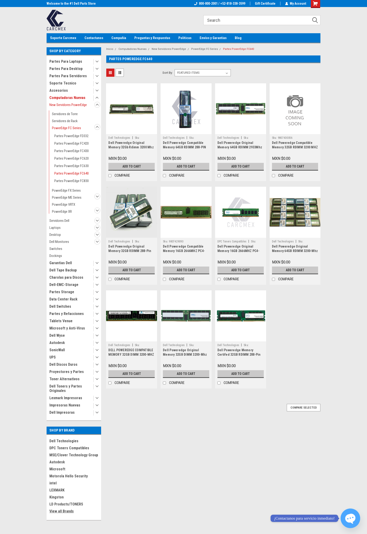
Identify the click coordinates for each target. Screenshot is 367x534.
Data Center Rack (63, 299)
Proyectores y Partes (66, 371)
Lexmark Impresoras (65, 398)
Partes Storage (61, 292)
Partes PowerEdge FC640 (71, 173)
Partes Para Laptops (65, 61)
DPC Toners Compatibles (69, 448)
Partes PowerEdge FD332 (71, 136)
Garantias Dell (60, 263)
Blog (238, 38)
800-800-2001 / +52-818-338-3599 (219, 3)
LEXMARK (57, 490)
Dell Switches (60, 306)
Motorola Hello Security (68, 476)
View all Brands (61, 511)
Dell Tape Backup (63, 270)
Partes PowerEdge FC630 (71, 166)
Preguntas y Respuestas (152, 38)
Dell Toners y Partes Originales (65, 388)
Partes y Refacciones (66, 313)
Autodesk (57, 342)
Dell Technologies (63, 441)
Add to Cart (131, 166)
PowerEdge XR (62, 211)
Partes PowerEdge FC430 (71, 151)
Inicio (109, 49)
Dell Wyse (57, 335)
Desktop (55, 235)
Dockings (55, 256)
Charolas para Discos (66, 277)
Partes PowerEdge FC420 (71, 143)
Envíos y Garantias (213, 38)
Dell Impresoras (62, 412)
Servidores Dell (59, 221)
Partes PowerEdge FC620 (71, 158)
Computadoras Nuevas (67, 97)
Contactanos (93, 38)
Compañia (118, 38)
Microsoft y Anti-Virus (67, 328)
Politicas (184, 38)
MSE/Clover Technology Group (73, 455)
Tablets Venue (61, 321)
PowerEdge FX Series (66, 190)
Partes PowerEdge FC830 (71, 181)
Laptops (55, 228)
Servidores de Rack (65, 121)
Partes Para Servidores (68, 76)
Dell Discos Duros (63, 364)
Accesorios (58, 90)
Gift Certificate (265, 3)
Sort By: (167, 72)
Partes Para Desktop (66, 68)
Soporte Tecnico (62, 83)
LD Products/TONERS (66, 504)
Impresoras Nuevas (64, 405)
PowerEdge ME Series (66, 197)
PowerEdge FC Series (66, 128)
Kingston (56, 497)
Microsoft (57, 469)
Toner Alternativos (64, 379)
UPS (52, 357)
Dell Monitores (59, 242)
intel (53, 483)
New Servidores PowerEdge (68, 105)
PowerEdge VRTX (63, 204)
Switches (55, 249)
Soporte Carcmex (63, 38)
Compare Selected (303, 407)
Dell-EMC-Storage (63, 284)
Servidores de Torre (65, 114)
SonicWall (57, 350)
